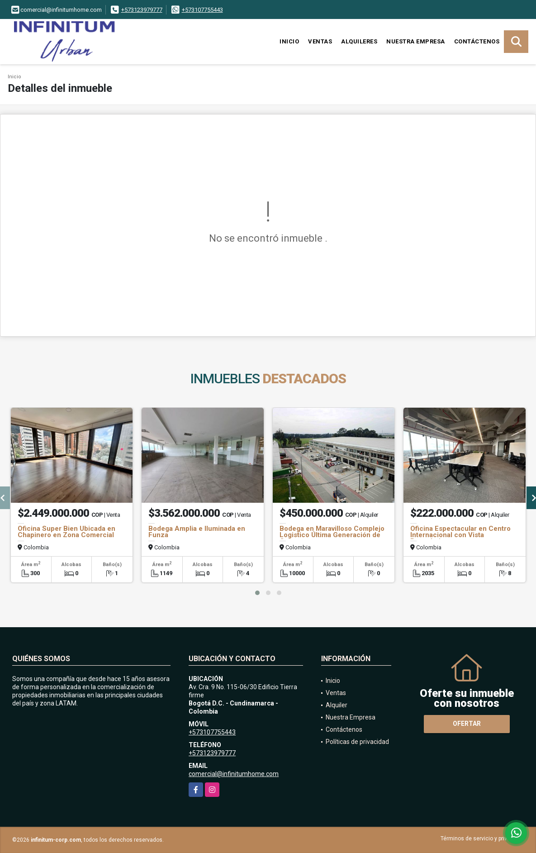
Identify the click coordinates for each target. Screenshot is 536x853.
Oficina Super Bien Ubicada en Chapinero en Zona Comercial (66, 531)
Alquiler (336, 705)
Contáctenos (477, 41)
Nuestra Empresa (415, 41)
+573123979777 (141, 9)
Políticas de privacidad (357, 741)
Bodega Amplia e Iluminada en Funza (196, 531)
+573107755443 (202, 9)
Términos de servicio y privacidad (482, 838)
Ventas (320, 41)
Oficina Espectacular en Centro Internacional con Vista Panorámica (460, 534)
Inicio (289, 41)
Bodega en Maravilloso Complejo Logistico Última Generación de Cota (332, 534)
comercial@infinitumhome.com (234, 773)
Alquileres (359, 41)
